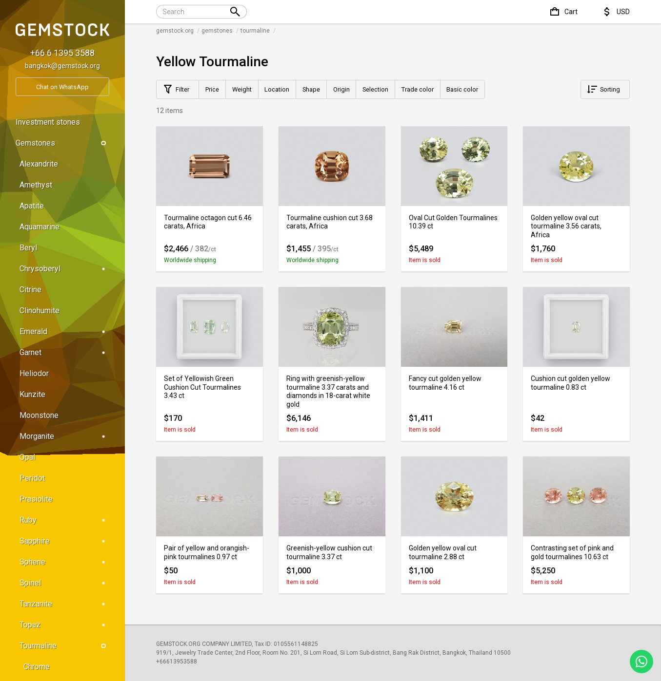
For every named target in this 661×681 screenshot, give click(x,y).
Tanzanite (64, 603)
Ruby (64, 520)
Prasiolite (36, 499)
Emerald (64, 331)
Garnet (64, 352)
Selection (375, 89)
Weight (242, 89)
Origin (341, 89)
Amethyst (36, 184)
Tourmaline (64, 645)
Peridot (32, 478)
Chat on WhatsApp (62, 87)
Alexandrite (39, 164)
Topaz (64, 624)
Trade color (417, 89)
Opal (27, 457)
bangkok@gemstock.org (62, 66)
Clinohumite (40, 310)
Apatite (32, 205)
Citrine (30, 289)
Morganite (64, 436)
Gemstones (62, 142)
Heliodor (34, 373)
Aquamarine (40, 226)
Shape (311, 89)
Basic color (462, 89)
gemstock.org (175, 30)
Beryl (28, 247)
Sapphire (64, 540)
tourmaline (255, 30)
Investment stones (48, 122)
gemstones (217, 30)
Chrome (36, 666)
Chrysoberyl (64, 268)
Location (276, 89)
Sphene (64, 561)
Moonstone (39, 415)
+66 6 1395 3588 (62, 53)
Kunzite (32, 394)
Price (212, 89)
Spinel (64, 582)
